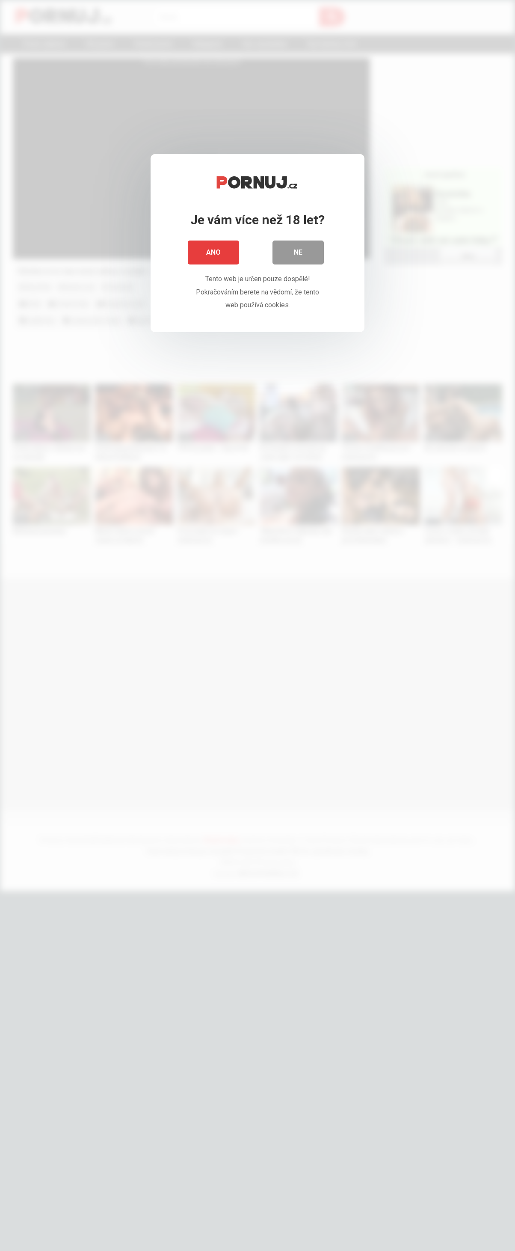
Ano (213, 252)
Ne (298, 252)
